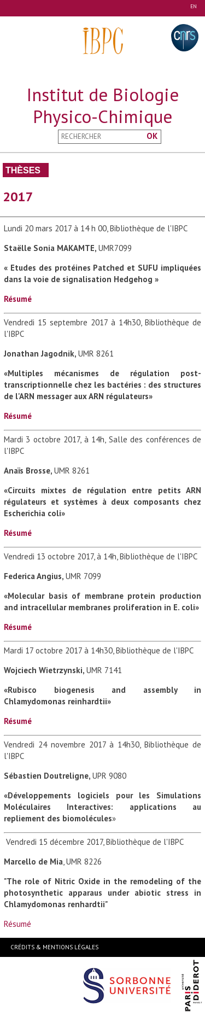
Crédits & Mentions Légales (54, 947)
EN (193, 6)
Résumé (18, 299)
